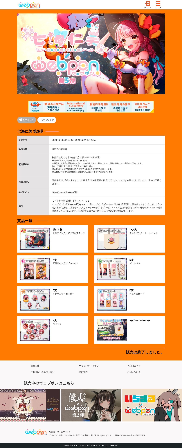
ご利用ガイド (133, 366)
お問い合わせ (133, 372)
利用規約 (83, 372)
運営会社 (35, 366)
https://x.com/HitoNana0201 (65, 192)
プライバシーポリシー (89, 366)
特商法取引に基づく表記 (42, 372)
